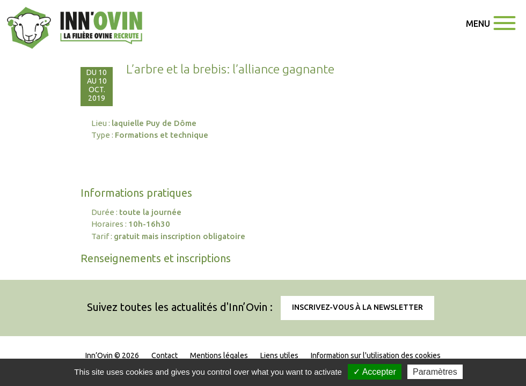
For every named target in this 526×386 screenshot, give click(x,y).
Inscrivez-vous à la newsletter (357, 307)
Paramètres (435, 371)
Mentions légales (219, 355)
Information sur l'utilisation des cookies (376, 355)
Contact (164, 355)
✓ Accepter (374, 371)
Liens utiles (279, 355)
